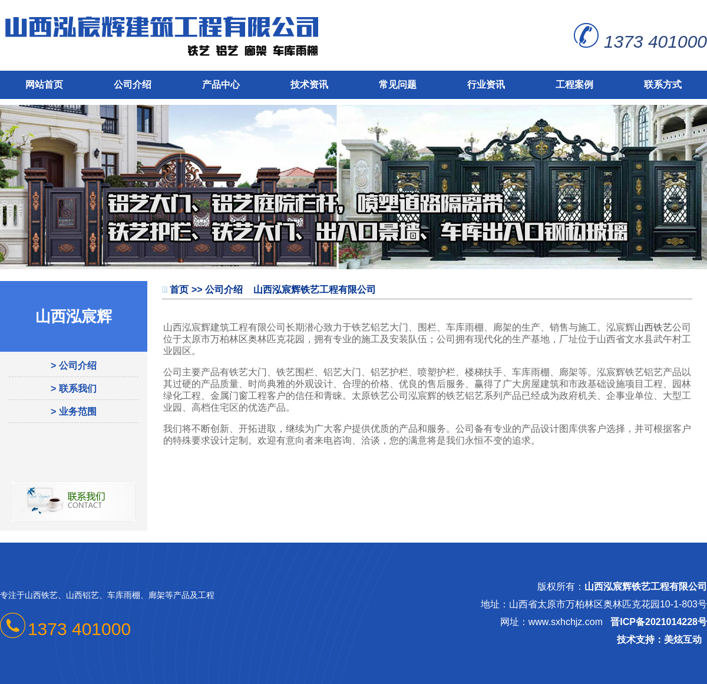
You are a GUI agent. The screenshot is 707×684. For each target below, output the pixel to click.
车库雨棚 (123, 595)
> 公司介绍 (74, 366)
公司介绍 (132, 85)
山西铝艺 (82, 595)
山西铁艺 (653, 327)
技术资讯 (309, 85)
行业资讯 (486, 85)
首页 (179, 290)
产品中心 (221, 85)
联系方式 (663, 85)
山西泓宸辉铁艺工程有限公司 (645, 586)
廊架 (156, 595)
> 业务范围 (74, 412)
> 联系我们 (74, 389)
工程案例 (574, 85)
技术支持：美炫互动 (659, 640)
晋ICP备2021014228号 (658, 622)
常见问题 (398, 85)
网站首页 (44, 85)
